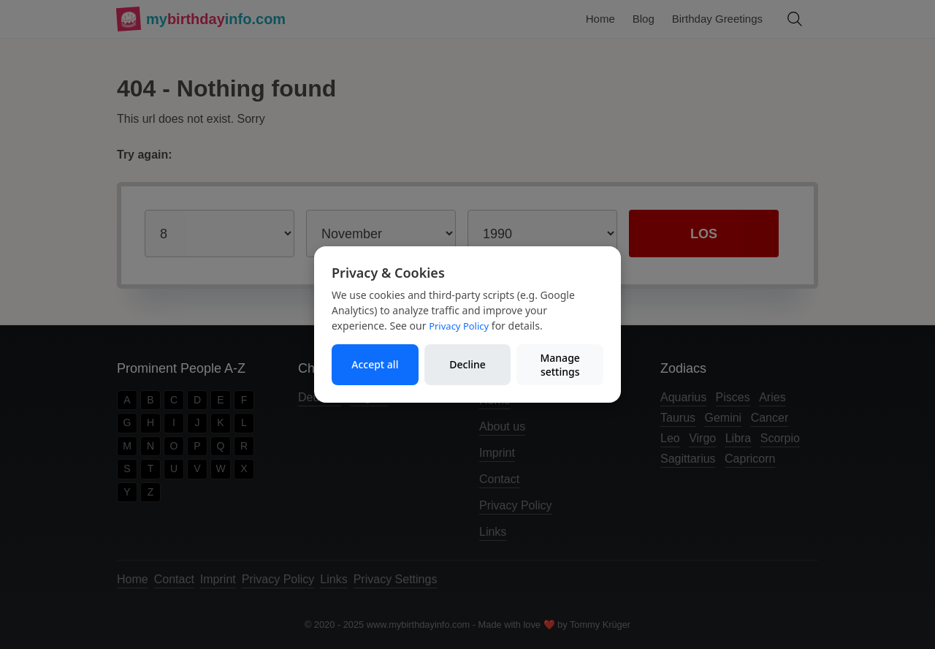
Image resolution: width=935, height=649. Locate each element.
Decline (467, 364)
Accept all (374, 364)
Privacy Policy (459, 326)
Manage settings (559, 365)
